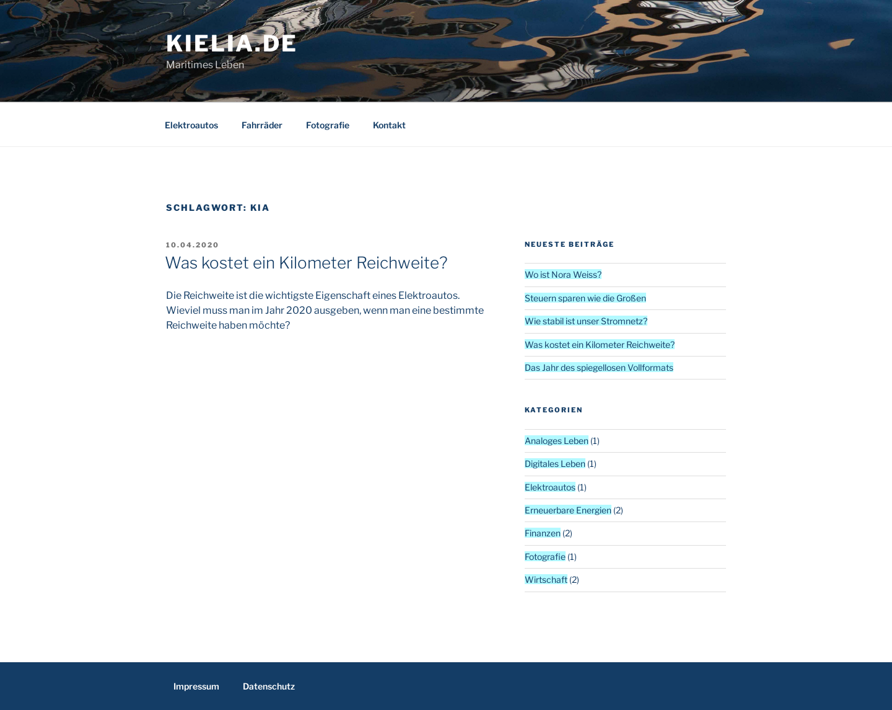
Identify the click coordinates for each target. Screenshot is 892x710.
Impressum (196, 686)
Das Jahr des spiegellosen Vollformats (599, 367)
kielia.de (232, 43)
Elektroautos (191, 125)
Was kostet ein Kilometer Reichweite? (306, 262)
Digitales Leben (555, 463)
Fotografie (327, 125)
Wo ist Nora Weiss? (563, 274)
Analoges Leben (556, 440)
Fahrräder (262, 125)
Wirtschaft (546, 579)
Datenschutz (269, 686)
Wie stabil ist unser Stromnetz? (586, 321)
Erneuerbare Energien (568, 510)
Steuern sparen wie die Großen (585, 298)
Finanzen (543, 533)
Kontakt (389, 125)
